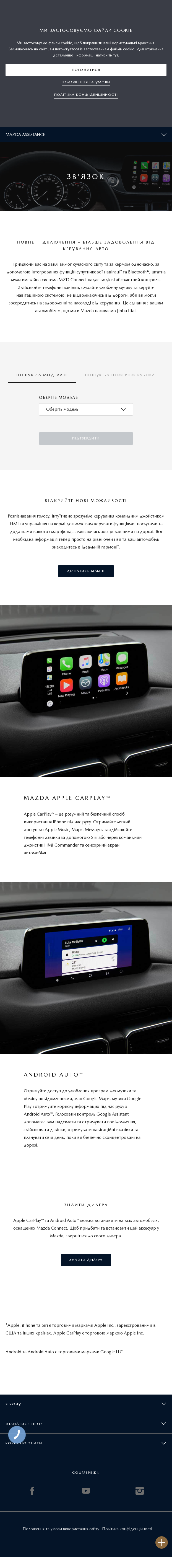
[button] (86, 70)
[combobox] (86, 409)
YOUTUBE (86, 1491)
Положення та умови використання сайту (61, 1528)
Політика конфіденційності (127, 1528)
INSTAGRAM (139, 1491)
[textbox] (62, 409)
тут (115, 55)
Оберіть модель (58, 397)
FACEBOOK (32, 1491)
